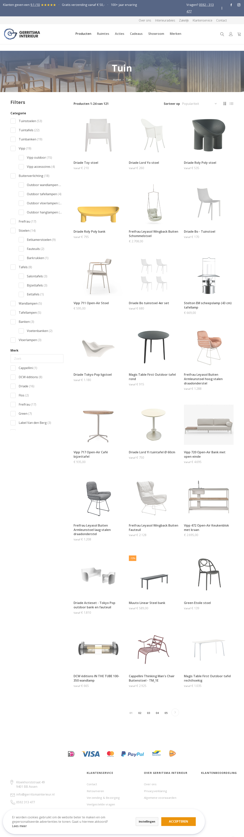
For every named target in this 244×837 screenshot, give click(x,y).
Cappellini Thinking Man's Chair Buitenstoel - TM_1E (152, 678)
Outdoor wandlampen (44, 185)
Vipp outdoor (39, 157)
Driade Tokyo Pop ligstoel (93, 374)
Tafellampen (30, 312)
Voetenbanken (39, 331)
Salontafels (37, 276)
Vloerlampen (30, 340)
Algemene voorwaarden (160, 798)
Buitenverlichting (34, 176)
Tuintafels (29, 130)
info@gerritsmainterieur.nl (35, 794)
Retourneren (95, 791)
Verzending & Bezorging (103, 798)
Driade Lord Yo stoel (144, 163)
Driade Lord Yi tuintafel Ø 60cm (152, 452)
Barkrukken (37, 258)
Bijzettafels (37, 285)
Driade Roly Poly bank (89, 231)
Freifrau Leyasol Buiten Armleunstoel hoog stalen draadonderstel (203, 378)
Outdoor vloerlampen (44, 203)
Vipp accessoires (41, 167)
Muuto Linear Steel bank (147, 603)
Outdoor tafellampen (44, 194)
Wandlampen (30, 303)
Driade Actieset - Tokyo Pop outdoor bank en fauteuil (94, 605)
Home (117, 79)
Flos (24, 395)
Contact (92, 784)
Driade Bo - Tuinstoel (199, 231)
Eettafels (35, 294)
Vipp (25, 148)
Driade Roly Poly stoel (200, 163)
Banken (26, 322)
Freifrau (27, 221)
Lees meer (22, 822)
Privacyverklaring (155, 791)
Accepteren (132, 816)
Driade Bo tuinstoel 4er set (149, 303)
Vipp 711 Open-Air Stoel (91, 303)
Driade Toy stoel (86, 163)
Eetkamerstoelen (41, 240)
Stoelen (27, 230)
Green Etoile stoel (197, 603)
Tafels (25, 267)
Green (25, 413)
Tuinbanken (30, 139)
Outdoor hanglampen (44, 212)
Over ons (150, 784)
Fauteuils (35, 249)
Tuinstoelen (30, 121)
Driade (26, 386)
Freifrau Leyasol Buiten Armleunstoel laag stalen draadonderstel (92, 529)
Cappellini (28, 368)
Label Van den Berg (35, 423)
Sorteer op (172, 104)
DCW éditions (30, 377)
